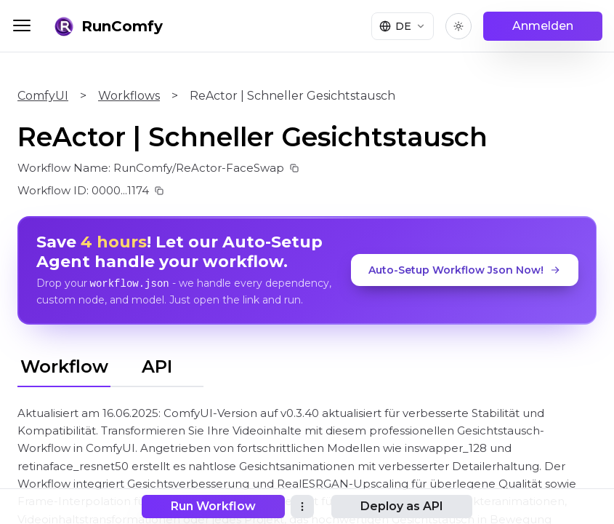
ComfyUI (42, 96)
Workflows (129, 96)
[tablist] (110, 363)
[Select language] (402, 26)
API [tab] (157, 365)
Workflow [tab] (64, 365)
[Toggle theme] (458, 26)
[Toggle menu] (22, 25)
